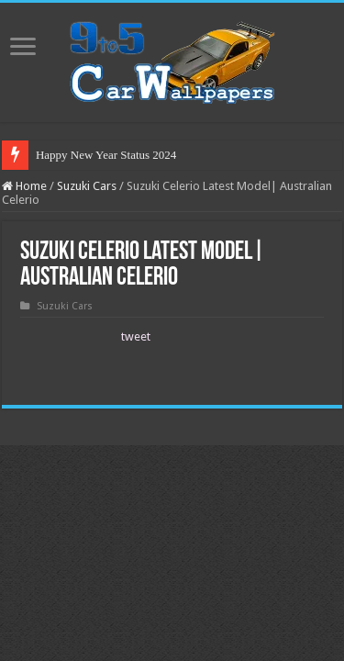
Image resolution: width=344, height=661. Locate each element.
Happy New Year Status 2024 (106, 155)
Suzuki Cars (87, 186)
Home (24, 186)
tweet (135, 336)
